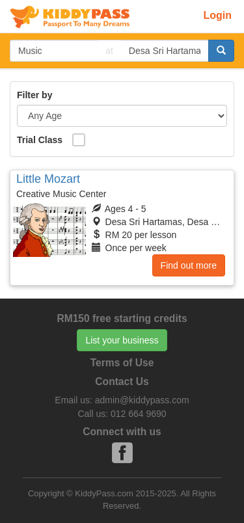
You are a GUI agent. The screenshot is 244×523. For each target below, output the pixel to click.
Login (217, 15)
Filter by (34, 95)
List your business (121, 340)
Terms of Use (122, 362)
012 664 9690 (139, 414)
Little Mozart (48, 178)
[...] (54, 51)
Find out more (189, 265)
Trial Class (39, 140)
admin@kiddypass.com (142, 400)
